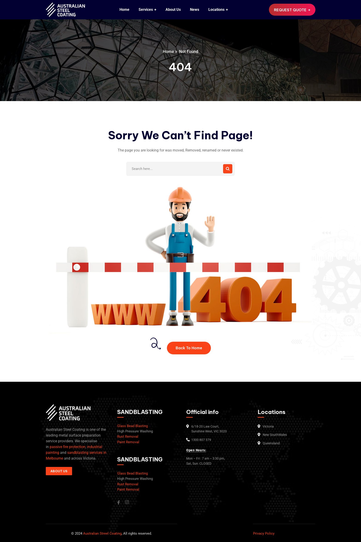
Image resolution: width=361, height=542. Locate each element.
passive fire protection (67, 447)
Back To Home (189, 348)
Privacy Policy (263, 533)
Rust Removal (127, 436)
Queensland (271, 443)
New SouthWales (275, 435)
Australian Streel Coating (102, 533)
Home (168, 51)
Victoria (268, 426)
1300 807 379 (201, 440)
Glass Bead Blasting (132, 426)
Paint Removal (128, 442)
